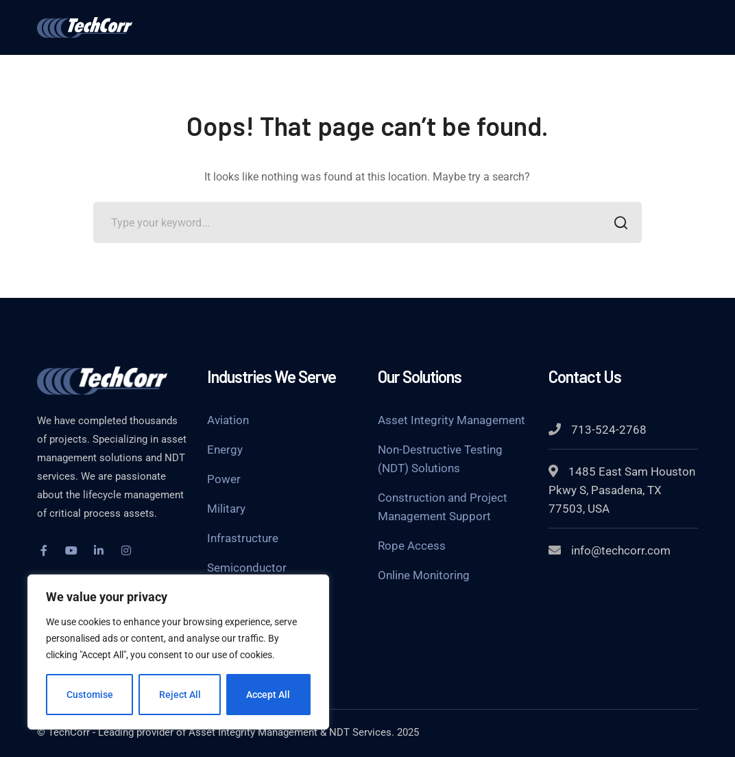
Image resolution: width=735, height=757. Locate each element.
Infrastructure (242, 538)
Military (226, 508)
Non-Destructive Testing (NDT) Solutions (440, 459)
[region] (178, 652)
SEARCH (617, 224)
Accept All (269, 694)
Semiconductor (247, 567)
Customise (90, 694)
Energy (225, 449)
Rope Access (412, 545)
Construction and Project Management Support (442, 507)
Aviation (228, 420)
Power (224, 479)
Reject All (180, 694)
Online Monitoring (424, 575)
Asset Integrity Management (451, 420)
